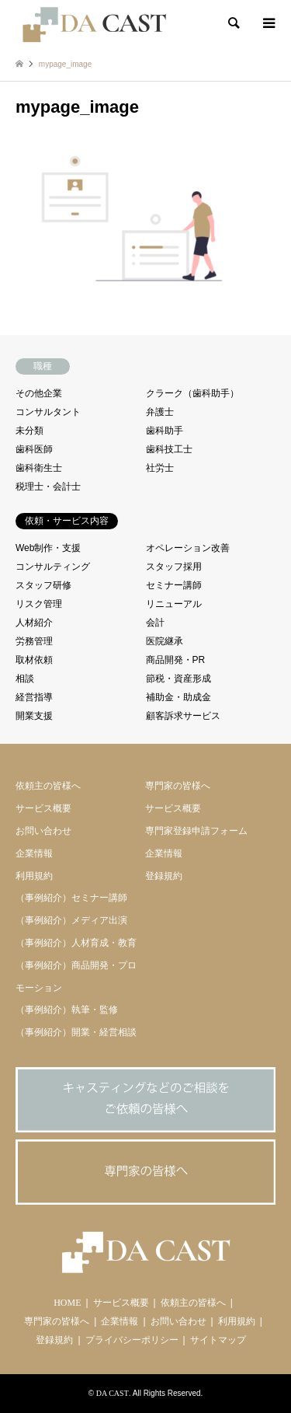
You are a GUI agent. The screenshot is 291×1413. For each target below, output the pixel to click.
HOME (67, 1302)
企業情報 (34, 853)
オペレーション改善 (188, 548)
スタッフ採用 (174, 566)
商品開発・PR (176, 659)
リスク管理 (39, 603)
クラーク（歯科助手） (192, 393)
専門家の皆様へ (177, 785)
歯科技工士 (169, 449)
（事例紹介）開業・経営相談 (76, 1032)
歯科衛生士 (39, 467)
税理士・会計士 (48, 486)
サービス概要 (43, 808)
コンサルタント (48, 411)
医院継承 (164, 641)
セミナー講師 (174, 585)
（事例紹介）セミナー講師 (71, 897)
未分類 (29, 430)
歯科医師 (34, 449)
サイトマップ (218, 1339)
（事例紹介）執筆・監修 (67, 1009)
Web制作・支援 (48, 548)
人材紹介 (34, 622)
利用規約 (34, 875)
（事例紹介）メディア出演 (71, 920)
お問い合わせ (43, 830)
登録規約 (163, 875)
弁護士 (160, 411)
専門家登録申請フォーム (196, 830)
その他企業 (39, 393)
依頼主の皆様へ (48, 785)
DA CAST (112, 1393)
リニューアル (174, 603)
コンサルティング (53, 566)
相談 (25, 678)
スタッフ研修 (43, 585)
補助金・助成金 (178, 697)
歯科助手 (164, 430)
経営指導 (34, 697)
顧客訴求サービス (183, 715)
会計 (155, 622)
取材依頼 (34, 659)
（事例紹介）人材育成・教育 (76, 942)
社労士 (160, 467)
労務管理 (34, 641)
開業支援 (34, 715)
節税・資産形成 (178, 678)
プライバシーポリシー (131, 1339)
